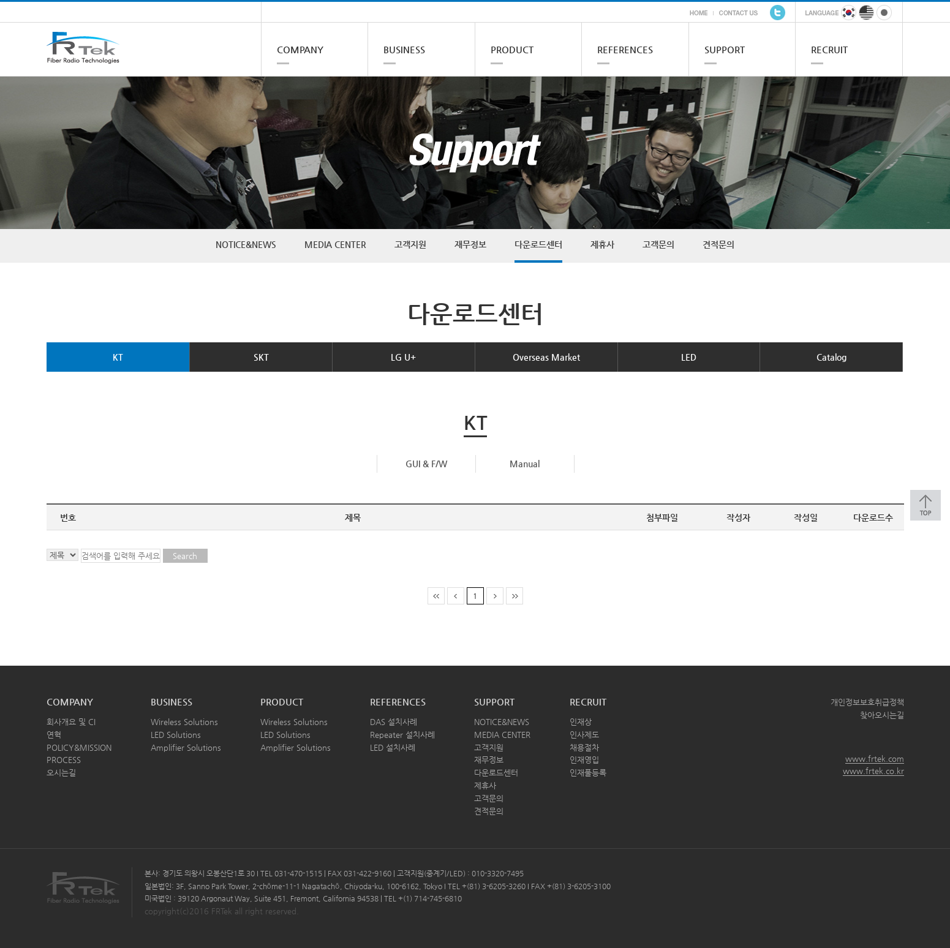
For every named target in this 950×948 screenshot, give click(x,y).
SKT (261, 357)
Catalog (831, 357)
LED (688, 357)
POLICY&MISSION (79, 747)
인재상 (581, 721)
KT (118, 357)
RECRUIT (829, 49)
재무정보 (470, 244)
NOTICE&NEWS (246, 244)
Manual (525, 463)
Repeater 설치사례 (402, 734)
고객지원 (410, 244)
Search (185, 555)
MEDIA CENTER (335, 244)
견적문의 (718, 244)
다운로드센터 (538, 244)
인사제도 (584, 734)
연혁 (54, 734)
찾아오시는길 (882, 715)
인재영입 (584, 759)
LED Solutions (176, 734)
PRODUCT (512, 49)
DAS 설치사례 (393, 721)
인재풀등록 (588, 772)
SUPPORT (724, 49)
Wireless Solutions (184, 721)
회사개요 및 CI (71, 721)
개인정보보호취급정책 (867, 702)
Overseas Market (546, 357)
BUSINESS (404, 49)
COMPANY (300, 49)
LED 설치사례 (392, 747)
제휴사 (602, 244)
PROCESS (64, 759)
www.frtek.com (874, 758)
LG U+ (403, 357)
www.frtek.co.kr (873, 770)
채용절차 (584, 747)
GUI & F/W (426, 463)
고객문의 (658, 244)
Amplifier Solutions (186, 747)
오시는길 (61, 772)
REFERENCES (625, 49)
